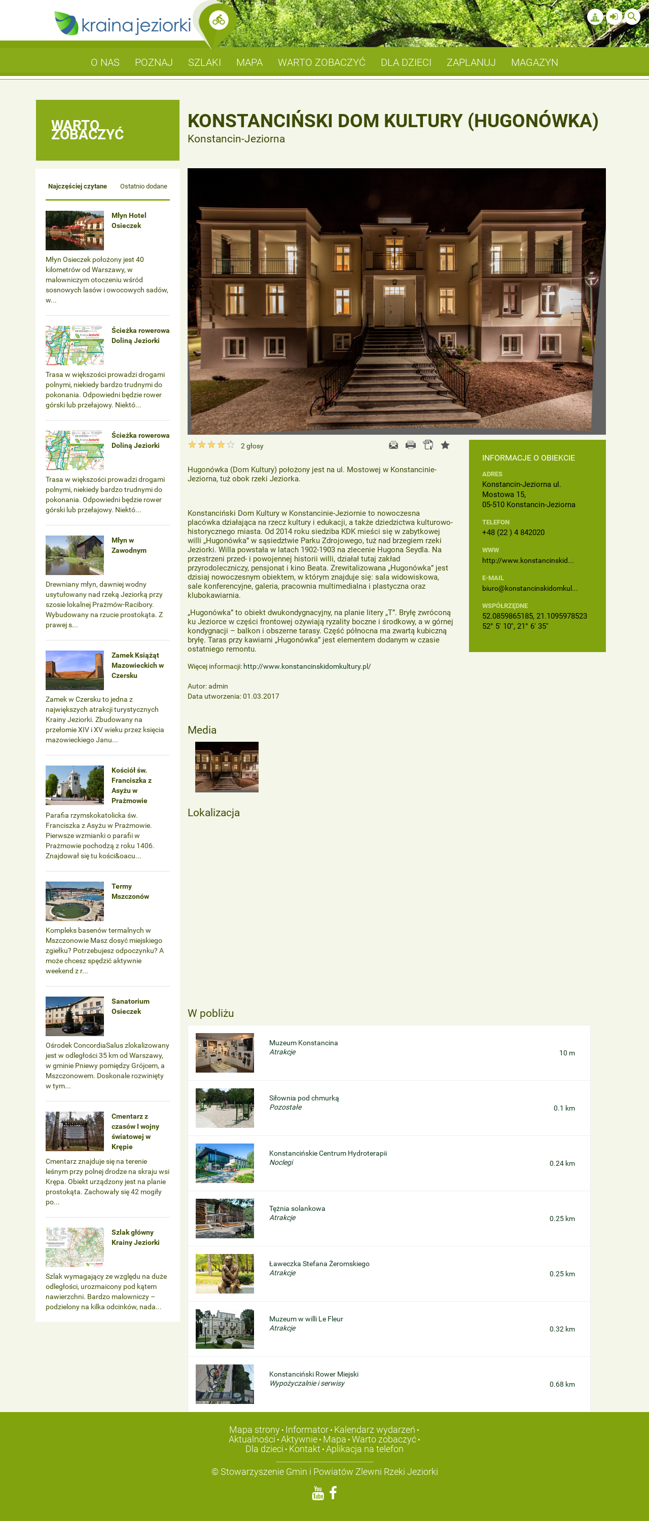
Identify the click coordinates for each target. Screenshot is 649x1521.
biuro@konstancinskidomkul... (530, 588)
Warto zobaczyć (384, 1439)
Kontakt (304, 1448)
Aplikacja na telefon (365, 1448)
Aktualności (252, 1439)
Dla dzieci (264, 1448)
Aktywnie (299, 1439)
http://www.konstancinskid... (528, 560)
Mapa (334, 1439)
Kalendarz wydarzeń (374, 1429)
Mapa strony (254, 1429)
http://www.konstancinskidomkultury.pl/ (307, 666)
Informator (307, 1429)
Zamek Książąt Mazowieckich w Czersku (138, 665)
